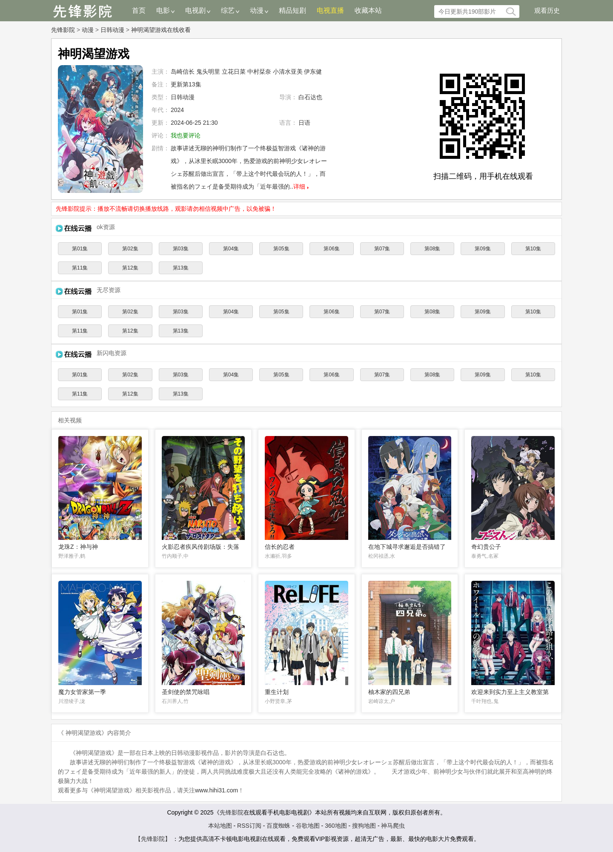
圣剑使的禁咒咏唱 (185, 691)
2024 (177, 109)
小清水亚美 (288, 71)
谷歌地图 (307, 825)
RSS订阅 (249, 825)
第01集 (80, 249)
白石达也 (310, 97)
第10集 (533, 249)
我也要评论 (186, 135)
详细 (299, 186)
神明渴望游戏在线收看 (161, 29)
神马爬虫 (393, 825)
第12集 (130, 268)
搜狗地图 (364, 825)
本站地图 (220, 825)
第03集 (181, 249)
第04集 (231, 249)
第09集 (482, 249)
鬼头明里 (208, 71)
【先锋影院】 (152, 838)
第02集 (130, 249)
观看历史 (547, 10)
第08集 (432, 249)
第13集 (181, 268)
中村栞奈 (259, 71)
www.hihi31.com (216, 790)
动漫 (88, 29)
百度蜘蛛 (278, 825)
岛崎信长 (183, 71)
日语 (304, 122)
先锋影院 (63, 29)
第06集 (331, 249)
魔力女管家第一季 (82, 691)
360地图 (335, 825)
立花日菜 (234, 71)
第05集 (281, 249)
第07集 (382, 249)
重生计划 (277, 691)
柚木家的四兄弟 (389, 691)
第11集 (80, 268)
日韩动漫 (112, 29)
